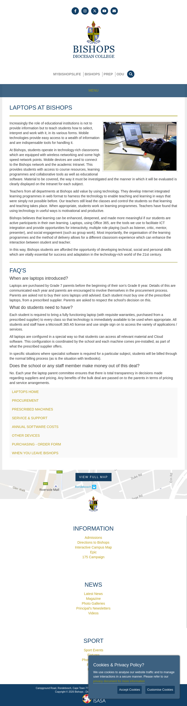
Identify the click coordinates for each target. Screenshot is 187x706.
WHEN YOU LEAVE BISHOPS (35, 453)
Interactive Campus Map (93, 547)
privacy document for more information (119, 681)
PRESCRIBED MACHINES (32, 409)
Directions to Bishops (93, 542)
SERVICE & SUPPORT (29, 418)
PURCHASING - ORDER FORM (36, 444)
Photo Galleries (93, 603)
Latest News (93, 594)
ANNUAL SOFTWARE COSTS (35, 427)
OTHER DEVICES (26, 435)
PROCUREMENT (25, 400)
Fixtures (93, 655)
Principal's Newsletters (93, 608)
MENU (93, 90)
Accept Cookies (129, 689)
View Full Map (93, 477)
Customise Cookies (160, 689)
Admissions (93, 538)
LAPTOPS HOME (25, 392)
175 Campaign (93, 557)
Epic (93, 552)
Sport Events (93, 650)
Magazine (93, 599)
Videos (93, 613)
